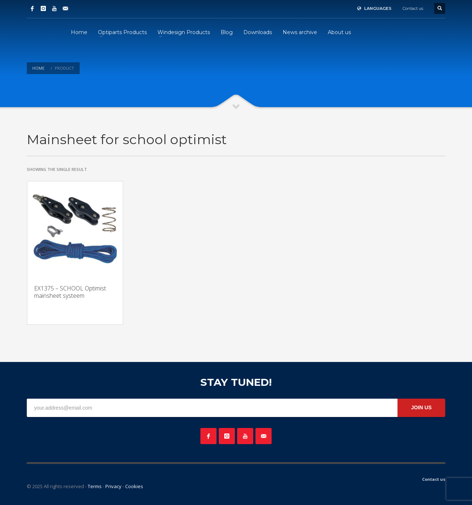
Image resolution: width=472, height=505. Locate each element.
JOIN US (421, 407)
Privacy (113, 486)
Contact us (413, 8)
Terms (95, 486)
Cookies (134, 486)
